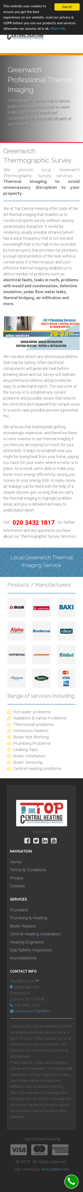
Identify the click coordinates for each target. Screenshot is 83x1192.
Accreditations (23, 957)
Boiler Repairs (23, 925)
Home (15, 861)
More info (58, 28)
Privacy (16, 878)
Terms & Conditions (28, 869)
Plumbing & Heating (28, 917)
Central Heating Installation (35, 933)
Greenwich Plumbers (33, 1011)
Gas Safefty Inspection (31, 950)
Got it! (67, 7)
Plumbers (19, 909)
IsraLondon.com (55, 1169)
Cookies (17, 885)
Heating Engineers (27, 941)
